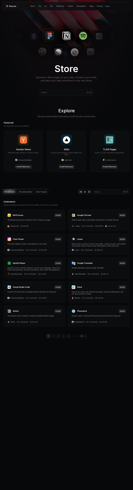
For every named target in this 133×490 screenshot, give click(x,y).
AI (45, 6)
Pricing (100, 6)
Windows (60, 6)
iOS (51, 6)
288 (81, 336)
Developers (81, 6)
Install (58, 215)
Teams (70, 6)
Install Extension (23, 167)
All (81, 192)
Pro (39, 6)
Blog (91, 6)
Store (32, 6)
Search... (44, 92)
